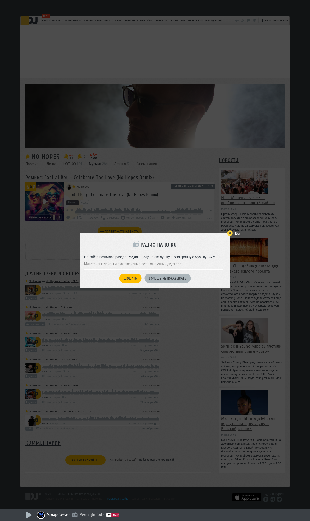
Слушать (130, 278)
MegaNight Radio (91, 515)
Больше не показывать (167, 278)
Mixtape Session (58, 515)
